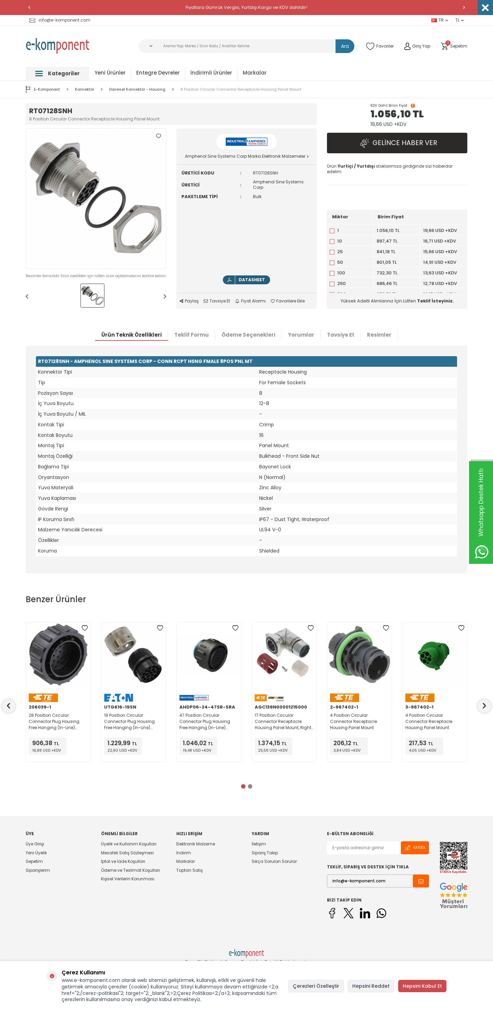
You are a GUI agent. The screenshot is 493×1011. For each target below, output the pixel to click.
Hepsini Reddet (371, 986)
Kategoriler (57, 73)
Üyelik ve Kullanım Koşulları (128, 844)
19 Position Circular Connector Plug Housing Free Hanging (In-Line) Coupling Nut (129, 721)
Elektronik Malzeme (195, 844)
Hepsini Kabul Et (422, 986)
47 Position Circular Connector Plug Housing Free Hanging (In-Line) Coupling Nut (204, 721)
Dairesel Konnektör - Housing (137, 89)
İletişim (259, 844)
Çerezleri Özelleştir (316, 986)
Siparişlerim (38, 870)
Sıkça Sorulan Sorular (274, 861)
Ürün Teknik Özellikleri (131, 334)
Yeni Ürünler (110, 72)
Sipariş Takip (265, 853)
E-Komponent (43, 89)
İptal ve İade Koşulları (123, 861)
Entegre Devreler (158, 72)
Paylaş (189, 301)
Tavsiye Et (217, 301)
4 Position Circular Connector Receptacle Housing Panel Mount (353, 721)
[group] (96, 198)
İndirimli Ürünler (211, 72)
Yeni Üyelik (36, 853)
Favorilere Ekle (288, 301)
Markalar (255, 72)
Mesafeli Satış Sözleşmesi (127, 853)
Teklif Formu (191, 334)
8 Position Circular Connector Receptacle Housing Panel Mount (240, 89)
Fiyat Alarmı (250, 301)
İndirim (183, 853)
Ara (345, 46)
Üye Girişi (35, 844)
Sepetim (34, 861)
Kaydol (415, 848)
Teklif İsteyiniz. (435, 301)
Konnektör (84, 89)
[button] (29, 7)
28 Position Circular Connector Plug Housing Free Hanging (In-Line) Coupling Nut (54, 721)
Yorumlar (301, 334)
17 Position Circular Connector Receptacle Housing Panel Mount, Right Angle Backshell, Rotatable (283, 721)
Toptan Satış (189, 870)
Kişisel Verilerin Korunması (127, 879)
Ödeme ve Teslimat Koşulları (130, 870)
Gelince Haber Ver (397, 143)
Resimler (379, 334)
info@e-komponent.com (59, 20)
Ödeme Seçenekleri (248, 334)
